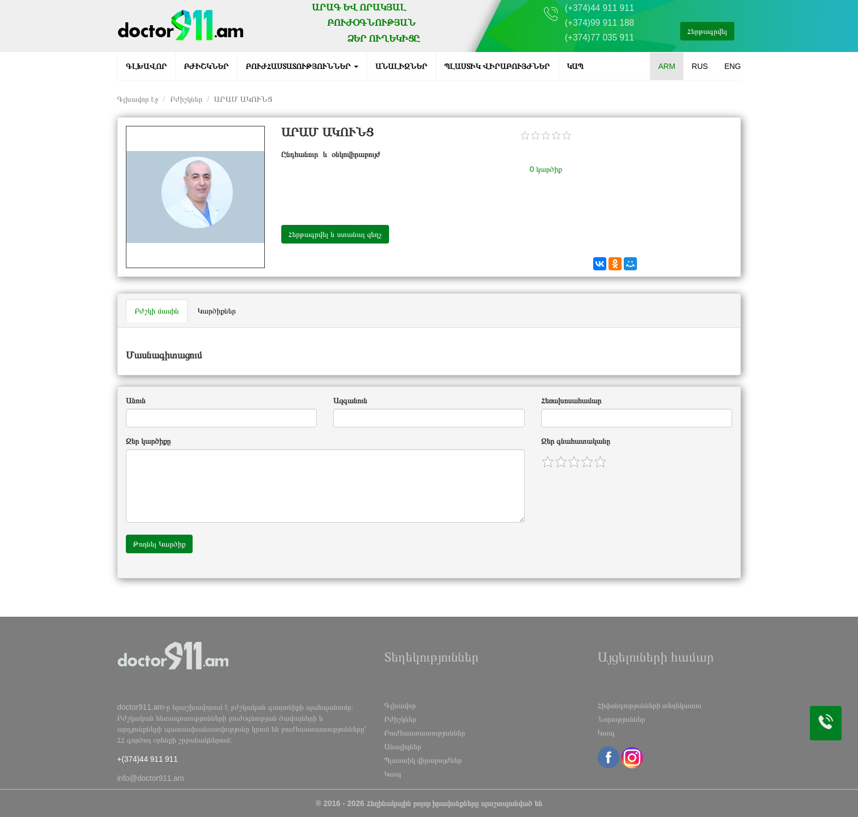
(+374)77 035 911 (599, 37)
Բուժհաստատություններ (302, 66)
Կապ (575, 66)
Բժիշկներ (206, 66)
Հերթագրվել (707, 31)
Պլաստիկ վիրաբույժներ (497, 66)
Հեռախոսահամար (571, 400)
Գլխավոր (146, 66)
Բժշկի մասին (157, 310)
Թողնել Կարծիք (159, 544)
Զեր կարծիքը (148, 441)
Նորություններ (621, 719)
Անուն (136, 400)
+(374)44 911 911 (147, 759)
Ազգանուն (350, 400)
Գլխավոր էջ (137, 99)
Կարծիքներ (217, 310)
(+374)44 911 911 (599, 8)
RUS (700, 66)
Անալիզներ (401, 66)
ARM (666, 66)
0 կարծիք (546, 169)
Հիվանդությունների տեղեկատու (650, 705)
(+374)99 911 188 (599, 22)
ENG (732, 66)
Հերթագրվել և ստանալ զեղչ (335, 234)
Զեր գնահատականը (575, 441)
